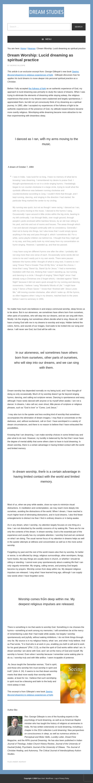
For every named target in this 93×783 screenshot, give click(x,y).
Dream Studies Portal (46, 12)
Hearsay (22, 762)
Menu (48, 39)
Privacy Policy (64, 778)
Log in (57, 778)
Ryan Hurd (41, 778)
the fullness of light (37, 88)
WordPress (49, 778)
